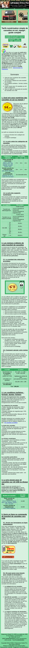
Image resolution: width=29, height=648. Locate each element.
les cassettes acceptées (11, 422)
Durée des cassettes (15, 36)
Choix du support (21, 36)
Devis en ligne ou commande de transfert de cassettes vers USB (16, 89)
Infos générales (18, 40)
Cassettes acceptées (8, 36)
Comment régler (11, 40)
